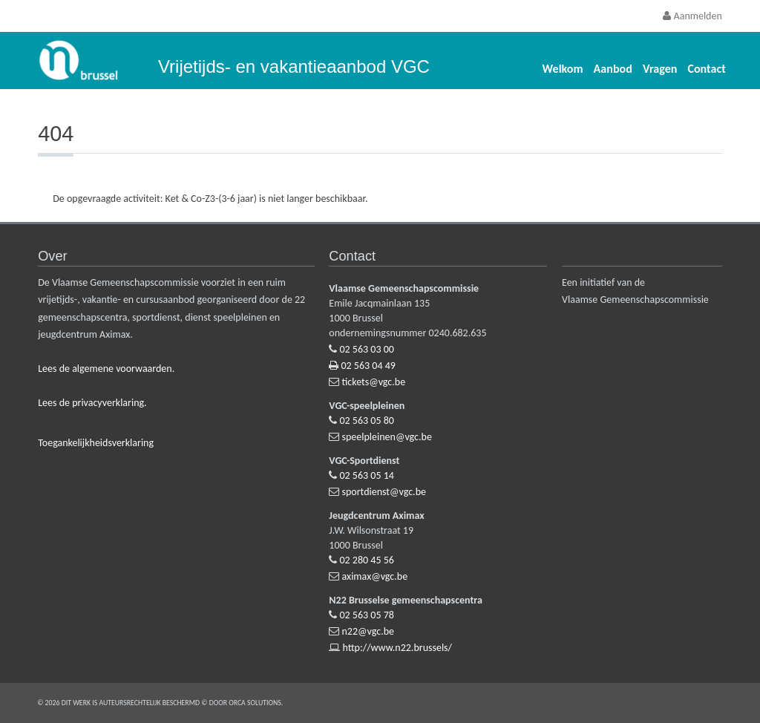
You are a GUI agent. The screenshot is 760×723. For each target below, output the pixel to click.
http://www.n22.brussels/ (397, 647)
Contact (706, 69)
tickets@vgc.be (374, 382)
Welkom (563, 69)
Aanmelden (692, 16)
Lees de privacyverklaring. (92, 402)
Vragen (660, 69)
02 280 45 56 (367, 560)
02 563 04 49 (368, 365)
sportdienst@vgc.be (384, 491)
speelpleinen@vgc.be (387, 437)
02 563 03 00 (367, 349)
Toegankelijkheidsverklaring (96, 442)
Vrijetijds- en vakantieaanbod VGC (294, 66)
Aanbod (613, 69)
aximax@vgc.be (375, 576)
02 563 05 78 (367, 615)
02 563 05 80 (367, 420)
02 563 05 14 (367, 475)
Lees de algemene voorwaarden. (106, 368)
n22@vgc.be (368, 631)
